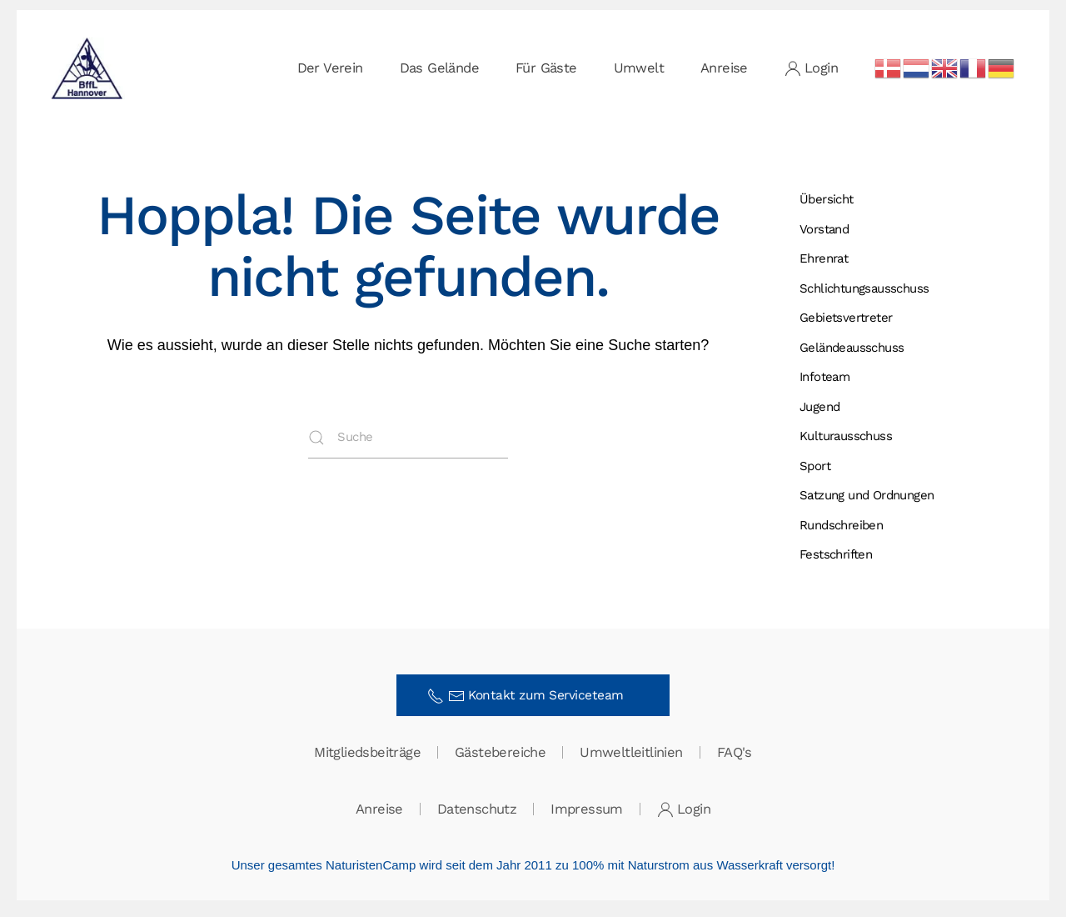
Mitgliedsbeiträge (367, 754)
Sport (815, 466)
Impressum (586, 811)
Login (811, 68)
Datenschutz (476, 811)
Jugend (819, 406)
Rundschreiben (841, 525)
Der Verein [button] (330, 68)
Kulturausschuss (846, 435)
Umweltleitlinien (631, 754)
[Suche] (408, 437)
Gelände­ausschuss (852, 347)
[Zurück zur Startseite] (87, 68)
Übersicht (827, 199)
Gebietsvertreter (846, 317)
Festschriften (836, 554)
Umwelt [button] (639, 68)
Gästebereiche (500, 754)
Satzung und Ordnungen (867, 495)
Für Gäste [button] (546, 68)
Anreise (724, 68)
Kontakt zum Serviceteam (531, 696)
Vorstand (824, 229)
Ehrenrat (824, 258)
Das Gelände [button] (439, 68)
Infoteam (824, 376)
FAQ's (734, 754)
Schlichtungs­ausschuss (864, 288)
